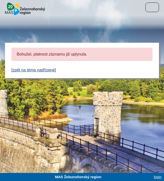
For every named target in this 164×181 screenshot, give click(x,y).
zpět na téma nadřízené (34, 70)
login (157, 177)
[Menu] (152, 7)
